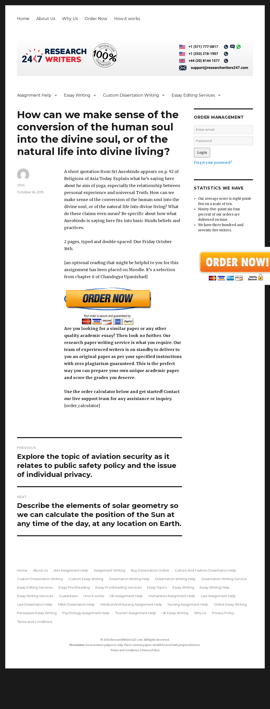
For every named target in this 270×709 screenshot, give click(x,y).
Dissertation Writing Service (224, 579)
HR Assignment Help (126, 596)
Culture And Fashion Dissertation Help (205, 570)
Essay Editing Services (193, 95)
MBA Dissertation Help (76, 604)
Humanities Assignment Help (172, 596)
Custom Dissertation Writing (131, 95)
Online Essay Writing (230, 604)
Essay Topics (157, 587)
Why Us (70, 18)
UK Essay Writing (175, 613)
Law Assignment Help (218, 596)
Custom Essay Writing (85, 579)
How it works (127, 18)
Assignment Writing (109, 570)
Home (23, 18)
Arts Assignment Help (71, 570)
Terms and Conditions (34, 622)
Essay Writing (77, 95)
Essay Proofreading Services (118, 587)
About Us (45, 18)
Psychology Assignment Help (85, 613)
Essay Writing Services (35, 596)
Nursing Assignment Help (188, 604)
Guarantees (68, 596)
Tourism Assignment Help (135, 613)
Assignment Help (34, 95)
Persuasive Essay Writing (37, 613)
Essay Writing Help (214, 587)
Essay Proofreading (74, 587)
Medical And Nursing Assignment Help (131, 604)
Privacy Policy (223, 613)
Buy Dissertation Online (150, 570)
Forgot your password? (213, 162)
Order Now (96, 18)
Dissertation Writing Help (129, 579)
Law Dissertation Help (34, 604)
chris (21, 185)
